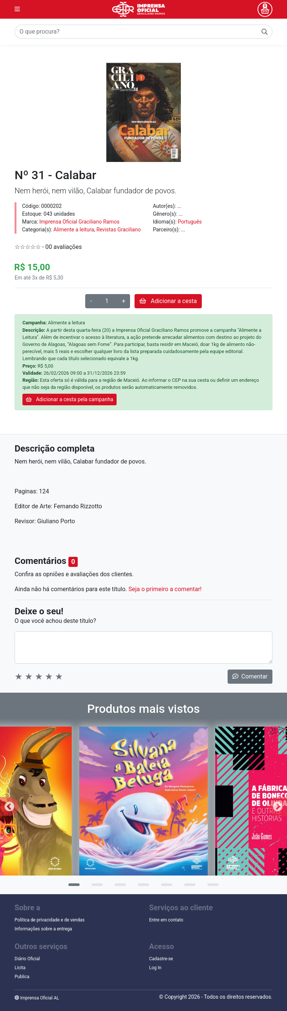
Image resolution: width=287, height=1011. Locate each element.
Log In (155, 967)
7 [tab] (211, 887)
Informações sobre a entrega (43, 929)
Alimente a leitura (73, 230)
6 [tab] (188, 887)
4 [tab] (141, 887)
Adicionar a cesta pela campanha (69, 399)
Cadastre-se (161, 958)
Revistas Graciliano (118, 230)
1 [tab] (72, 887)
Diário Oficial (27, 958)
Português (190, 222)
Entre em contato (166, 920)
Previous (9, 806)
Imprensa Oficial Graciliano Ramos (79, 222)
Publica (22, 976)
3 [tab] (118, 887)
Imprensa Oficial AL (37, 998)
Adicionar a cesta (168, 301)
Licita (20, 967)
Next (277, 806)
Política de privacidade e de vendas (49, 920)
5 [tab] (165, 887)
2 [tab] (95, 887)
